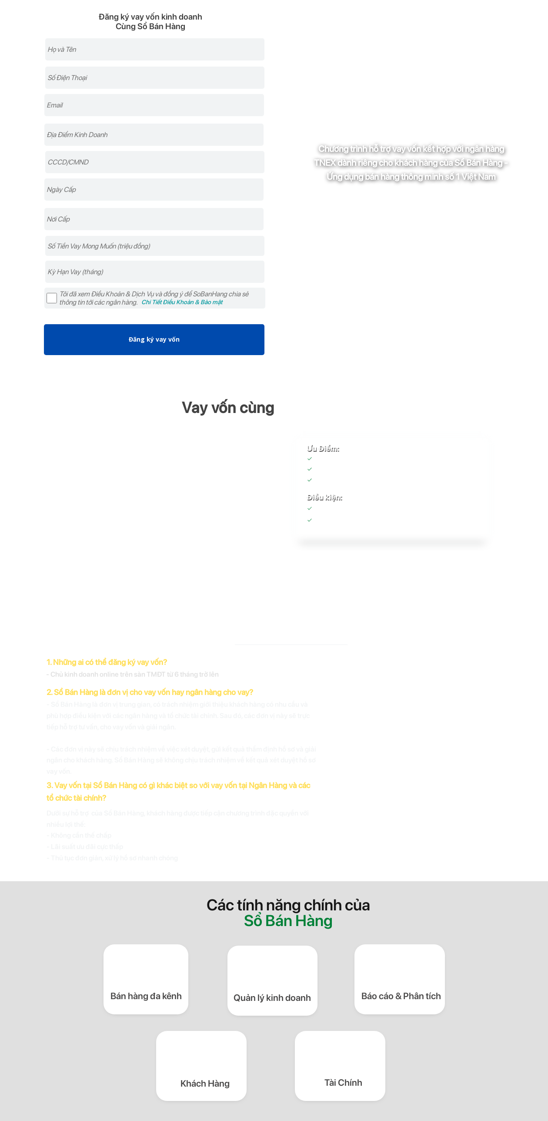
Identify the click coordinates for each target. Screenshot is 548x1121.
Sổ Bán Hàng (369, 521)
